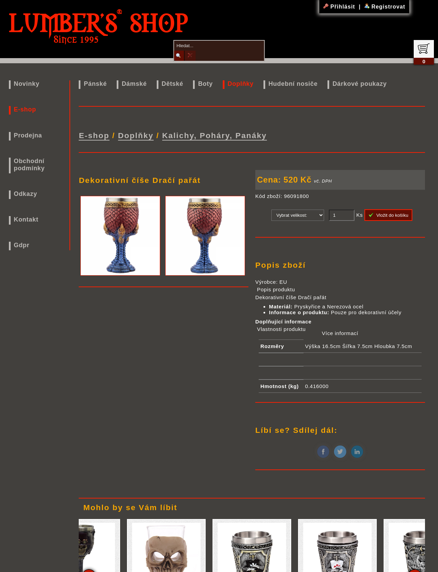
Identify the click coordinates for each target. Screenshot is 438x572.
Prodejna (28, 135)
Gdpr (21, 245)
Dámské (134, 83)
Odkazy (25, 193)
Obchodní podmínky (29, 165)
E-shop (25, 109)
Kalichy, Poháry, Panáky (214, 134)
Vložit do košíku (388, 213)
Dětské (172, 83)
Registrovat (384, 7)
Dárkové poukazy (360, 83)
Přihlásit (340, 7)
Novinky (26, 83)
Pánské (95, 83)
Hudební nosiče (293, 83)
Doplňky (241, 83)
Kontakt (26, 219)
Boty (205, 83)
